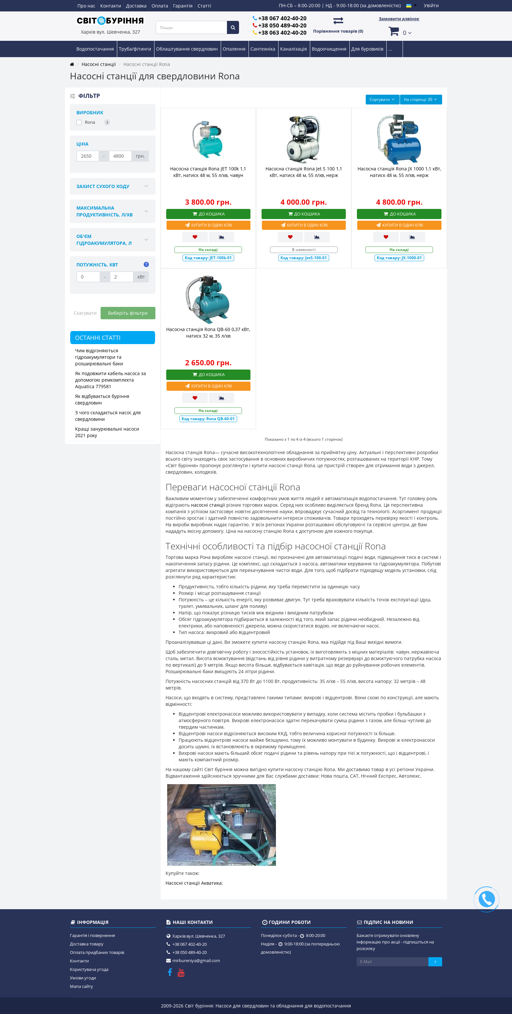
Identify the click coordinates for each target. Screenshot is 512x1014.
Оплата (160, 6)
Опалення (235, 49)
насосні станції (208, 505)
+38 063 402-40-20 (282, 32)
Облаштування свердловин (187, 49)
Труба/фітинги (135, 49)
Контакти (110, 6)
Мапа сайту (81, 986)
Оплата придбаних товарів (97, 952)
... (390, 49)
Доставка (136, 6)
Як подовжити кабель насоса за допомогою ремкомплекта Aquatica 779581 (110, 379)
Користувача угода (89, 969)
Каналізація (294, 49)
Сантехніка (263, 49)
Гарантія (183, 6)
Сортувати (383, 99)
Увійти (431, 5)
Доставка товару (87, 944)
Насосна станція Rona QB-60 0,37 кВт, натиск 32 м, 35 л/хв (208, 332)
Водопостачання (95, 49)
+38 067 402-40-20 (282, 18)
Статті (204, 6)
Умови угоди (83, 978)
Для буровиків (368, 49)
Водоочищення (330, 49)
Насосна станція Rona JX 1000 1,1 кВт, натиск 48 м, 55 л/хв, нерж (399, 172)
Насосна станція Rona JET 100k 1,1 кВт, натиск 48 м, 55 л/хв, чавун (208, 172)
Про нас (86, 6)
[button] (399, 31)
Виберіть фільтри (128, 313)
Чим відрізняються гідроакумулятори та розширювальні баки (99, 357)
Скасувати (85, 313)
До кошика (208, 214)
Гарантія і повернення (92, 935)
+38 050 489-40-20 (282, 25)
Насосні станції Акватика (194, 883)
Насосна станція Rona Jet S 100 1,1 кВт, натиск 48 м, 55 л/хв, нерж (303, 172)
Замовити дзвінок (399, 19)
